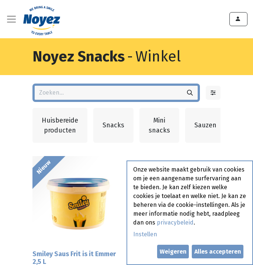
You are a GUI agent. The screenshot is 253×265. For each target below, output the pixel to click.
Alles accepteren (217, 251)
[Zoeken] (190, 93)
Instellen (145, 234)
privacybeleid (175, 222)
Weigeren (173, 251)
